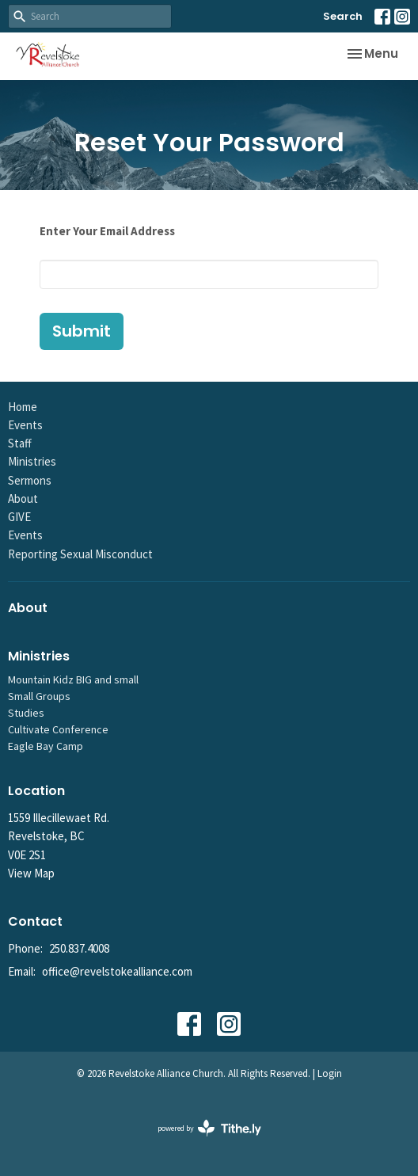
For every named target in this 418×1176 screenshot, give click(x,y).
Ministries (32, 461)
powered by (209, 1128)
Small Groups (39, 696)
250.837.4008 (79, 948)
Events (25, 424)
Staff (20, 443)
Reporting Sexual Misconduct (80, 553)
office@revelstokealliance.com (117, 971)
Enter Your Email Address (107, 230)
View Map (31, 873)
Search (343, 16)
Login (329, 1073)
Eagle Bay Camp (45, 746)
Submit (81, 331)
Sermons (29, 480)
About (23, 498)
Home (22, 406)
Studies (26, 713)
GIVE (19, 516)
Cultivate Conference (58, 729)
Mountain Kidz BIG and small (73, 679)
